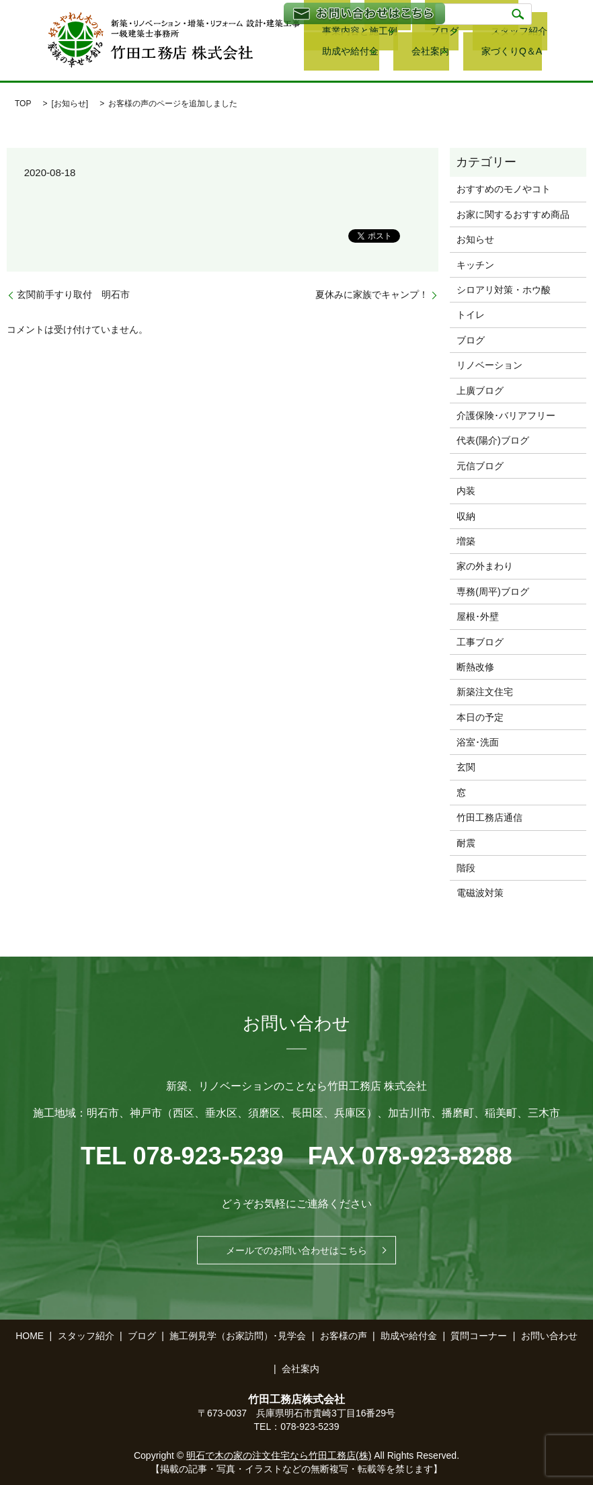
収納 (466, 516)
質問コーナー (478, 1335)
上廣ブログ (480, 390)
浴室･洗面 (478, 742)
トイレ (471, 314)
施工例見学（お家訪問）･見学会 (237, 1335)
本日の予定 (480, 717)
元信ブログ (480, 465)
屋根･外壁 (478, 616)
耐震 (466, 843)
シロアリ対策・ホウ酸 (504, 289)
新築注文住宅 (485, 691)
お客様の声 (343, 1335)
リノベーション (489, 365)
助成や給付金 (448, 34)
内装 (466, 490)
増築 (466, 541)
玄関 (466, 767)
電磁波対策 (480, 892)
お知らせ (70, 103)
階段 (466, 867)
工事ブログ (480, 642)
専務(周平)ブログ (492, 591)
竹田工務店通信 (489, 817)
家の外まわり (485, 566)
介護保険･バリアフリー (506, 415)
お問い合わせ (549, 1335)
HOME (29, 1335)
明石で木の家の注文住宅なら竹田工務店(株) (278, 1455)
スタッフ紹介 (382, 34)
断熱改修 (475, 666)
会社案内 (517, 34)
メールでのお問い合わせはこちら (296, 1250)
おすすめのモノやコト (504, 189)
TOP (23, 103)
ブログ (317, 34)
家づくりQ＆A (332, 53)
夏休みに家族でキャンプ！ (371, 294)
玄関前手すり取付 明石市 (73, 294)
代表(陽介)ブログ (492, 440)
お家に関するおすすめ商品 (513, 214)
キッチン (475, 264)
